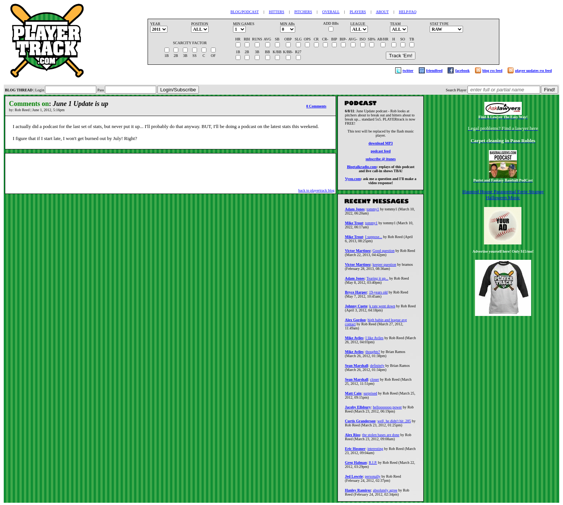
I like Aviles (375, 340)
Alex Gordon (355, 322)
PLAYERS (357, 12)
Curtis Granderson (360, 423)
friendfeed (434, 71)
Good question (384, 253)
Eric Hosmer (355, 451)
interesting (375, 451)
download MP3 (381, 144)
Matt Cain (353, 395)
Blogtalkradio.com (361, 168)
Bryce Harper (356, 294)
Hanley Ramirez (358, 492)
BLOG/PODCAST (244, 12)
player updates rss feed (533, 71)
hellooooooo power (387, 409)
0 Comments (316, 106)
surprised (370, 395)
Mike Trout (354, 225)
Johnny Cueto (356, 308)
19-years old (378, 294)
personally (373, 479)
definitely (377, 368)
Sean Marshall (356, 368)
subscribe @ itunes (381, 160)
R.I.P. (373, 465)
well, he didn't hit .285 (394, 423)
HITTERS (276, 12)
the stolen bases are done (380, 437)
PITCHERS (303, 12)
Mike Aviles (354, 340)
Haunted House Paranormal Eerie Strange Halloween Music (503, 194)
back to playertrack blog (316, 190)
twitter (408, 71)
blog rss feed (492, 71)
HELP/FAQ (408, 12)
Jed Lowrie (354, 479)
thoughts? (373, 354)
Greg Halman (356, 465)
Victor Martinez (358, 253)
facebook (462, 71)
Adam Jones (355, 211)
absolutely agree (385, 492)
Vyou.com (353, 180)
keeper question (384, 267)
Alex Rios (352, 437)
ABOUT (382, 12)
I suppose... (373, 239)
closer (374, 382)
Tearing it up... (377, 281)
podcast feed (381, 152)
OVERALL (330, 12)
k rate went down (382, 308)
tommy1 (373, 211)
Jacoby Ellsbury (358, 409)
